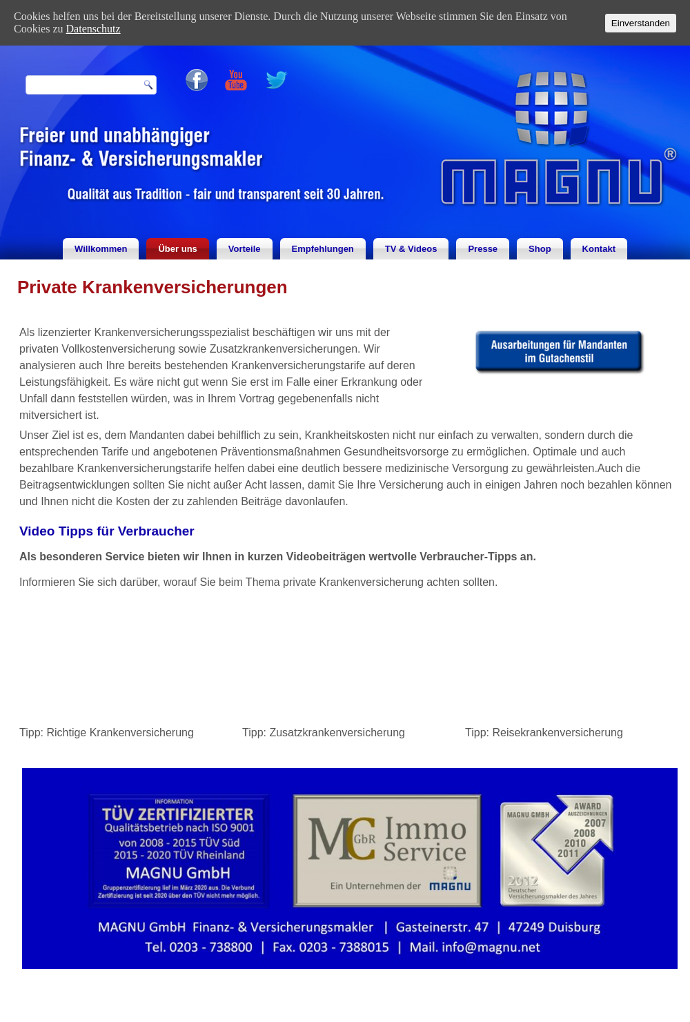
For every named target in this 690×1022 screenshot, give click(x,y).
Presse (482, 249)
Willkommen (101, 249)
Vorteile (244, 249)
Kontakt (598, 249)
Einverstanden (640, 23)
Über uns (177, 249)
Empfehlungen (323, 249)
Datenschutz (93, 29)
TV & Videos (411, 249)
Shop (540, 249)
